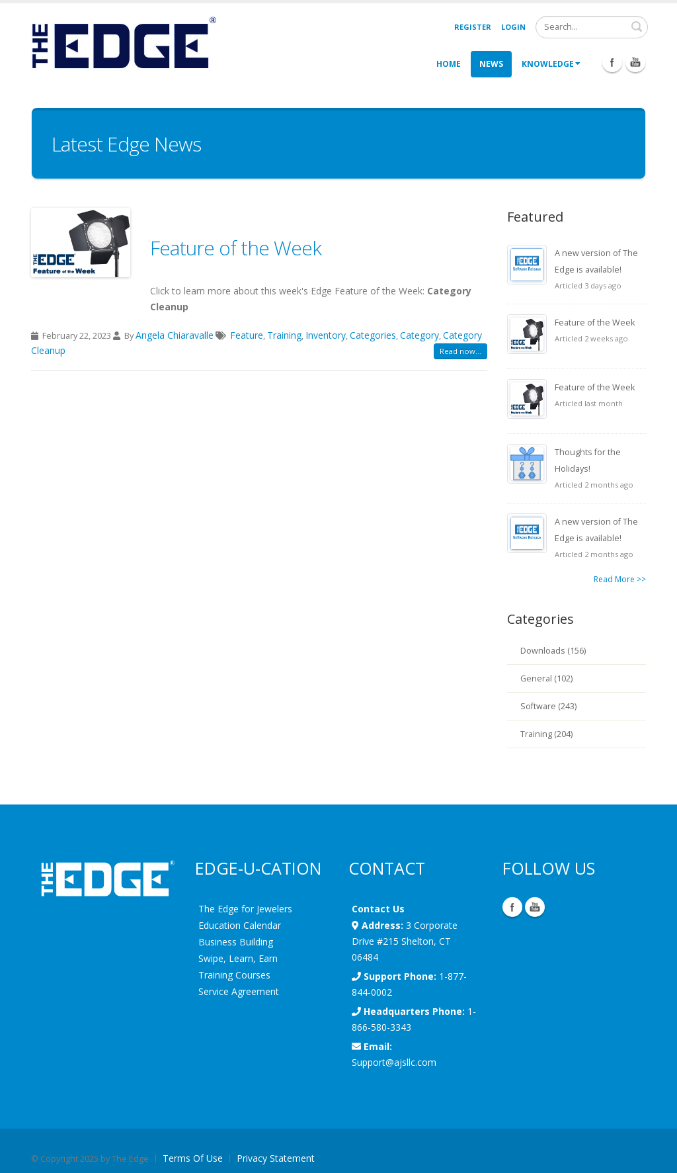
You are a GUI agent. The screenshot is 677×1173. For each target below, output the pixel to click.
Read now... (460, 351)
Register (472, 27)
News (491, 63)
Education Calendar (239, 925)
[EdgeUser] (123, 45)
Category (419, 335)
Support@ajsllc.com (394, 1062)
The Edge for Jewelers (245, 908)
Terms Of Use (193, 1158)
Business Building (235, 941)
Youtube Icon (635, 62)
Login (513, 27)
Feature (246, 335)
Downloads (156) (553, 650)
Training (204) (546, 734)
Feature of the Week (235, 247)
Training (284, 335)
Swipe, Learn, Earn (238, 958)
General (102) (546, 678)
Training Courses (234, 975)
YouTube (535, 907)
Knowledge (551, 63)
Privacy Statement (276, 1158)
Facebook (512, 907)
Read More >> (620, 579)
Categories (373, 335)
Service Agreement (238, 991)
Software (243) (548, 706)
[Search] (592, 27)
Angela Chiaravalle (175, 335)
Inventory (325, 335)
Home (448, 63)
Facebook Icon (612, 62)
